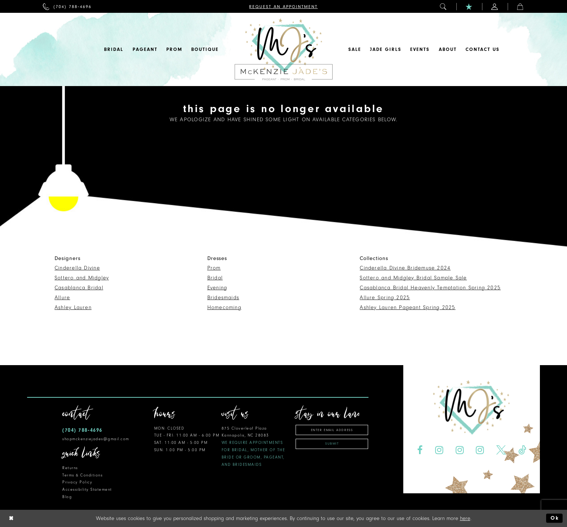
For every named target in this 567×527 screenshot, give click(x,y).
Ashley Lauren (73, 307)
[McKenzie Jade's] (283, 49)
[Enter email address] (332, 430)
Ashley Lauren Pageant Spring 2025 (407, 307)
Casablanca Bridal (79, 288)
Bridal (215, 278)
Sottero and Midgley (82, 278)
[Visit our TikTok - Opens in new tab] (522, 450)
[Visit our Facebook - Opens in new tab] (419, 450)
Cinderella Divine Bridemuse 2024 (405, 268)
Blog (67, 496)
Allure (62, 297)
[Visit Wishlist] (469, 6)
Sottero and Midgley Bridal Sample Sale (413, 278)
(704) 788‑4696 (82, 430)
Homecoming (224, 307)
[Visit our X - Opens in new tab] (501, 450)
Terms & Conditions (82, 475)
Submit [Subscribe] (332, 443)
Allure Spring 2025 (385, 297)
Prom (214, 268)
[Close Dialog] (11, 518)
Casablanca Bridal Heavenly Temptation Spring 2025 (430, 288)
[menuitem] (67, 6)
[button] (443, 6)
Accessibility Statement (87, 489)
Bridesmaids (223, 297)
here (465, 518)
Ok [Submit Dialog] (555, 518)
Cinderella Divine (77, 268)
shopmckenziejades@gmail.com (95, 439)
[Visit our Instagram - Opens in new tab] (439, 450)
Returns (70, 467)
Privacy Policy (77, 482)
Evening (217, 288)
